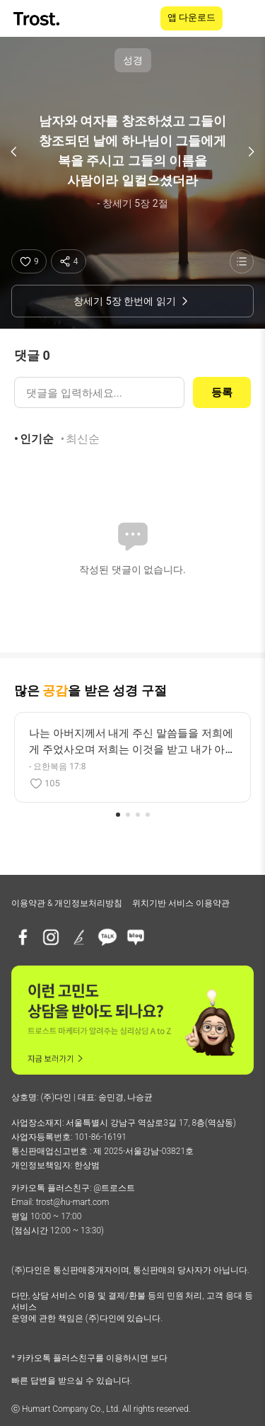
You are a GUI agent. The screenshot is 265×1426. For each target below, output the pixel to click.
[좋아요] (29, 261)
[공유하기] (68, 261)
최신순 (83, 439)
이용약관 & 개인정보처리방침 (66, 903)
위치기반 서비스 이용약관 (181, 903)
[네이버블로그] (135, 937)
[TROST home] (37, 19)
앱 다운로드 (191, 17)
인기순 (37, 439)
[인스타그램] (51, 937)
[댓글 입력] (99, 392)
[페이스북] (22, 937)
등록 (221, 392)
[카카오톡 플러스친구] (107, 937)
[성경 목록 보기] (242, 261)
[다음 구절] (250, 151)
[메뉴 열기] (245, 18)
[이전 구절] (14, 151)
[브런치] (79, 937)
